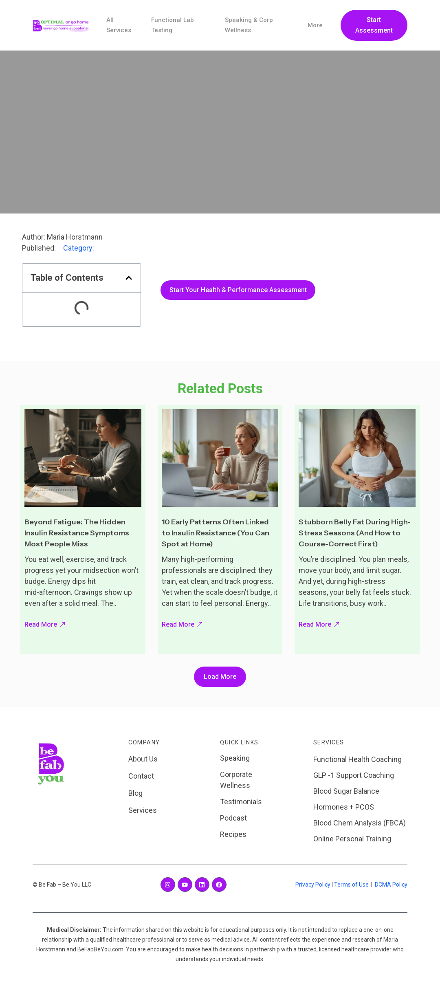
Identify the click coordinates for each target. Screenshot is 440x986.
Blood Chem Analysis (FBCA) (359, 823)
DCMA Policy (391, 884)
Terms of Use (351, 884)
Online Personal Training (352, 838)
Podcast (233, 818)
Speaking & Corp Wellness (248, 25)
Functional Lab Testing (171, 25)
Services (142, 810)
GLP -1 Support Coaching (353, 775)
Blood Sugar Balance (346, 791)
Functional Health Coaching (357, 759)
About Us (143, 759)
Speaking (235, 758)
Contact (141, 776)
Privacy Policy (312, 884)
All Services (119, 25)
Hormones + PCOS (343, 807)
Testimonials (241, 801)
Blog (135, 793)
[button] (128, 278)
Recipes (233, 834)
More (314, 25)
